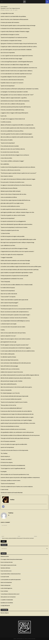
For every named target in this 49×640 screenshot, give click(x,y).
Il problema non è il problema (7, 602)
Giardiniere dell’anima (5, 568)
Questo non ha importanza (6, 582)
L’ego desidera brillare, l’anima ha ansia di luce (11, 573)
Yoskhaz (3, 10)
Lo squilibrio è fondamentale (7, 599)
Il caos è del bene (4, 591)
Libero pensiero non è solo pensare (8, 596)
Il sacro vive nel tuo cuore (6, 570)
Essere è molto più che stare (7, 562)
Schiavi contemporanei (5, 585)
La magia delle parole (5, 605)
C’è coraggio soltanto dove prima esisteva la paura (11, 559)
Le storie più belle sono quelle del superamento (11, 579)
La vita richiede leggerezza (6, 588)
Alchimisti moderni (5, 556)
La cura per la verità (5, 576)
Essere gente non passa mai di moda (8, 565)
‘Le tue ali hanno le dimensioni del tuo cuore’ (10, 594)
